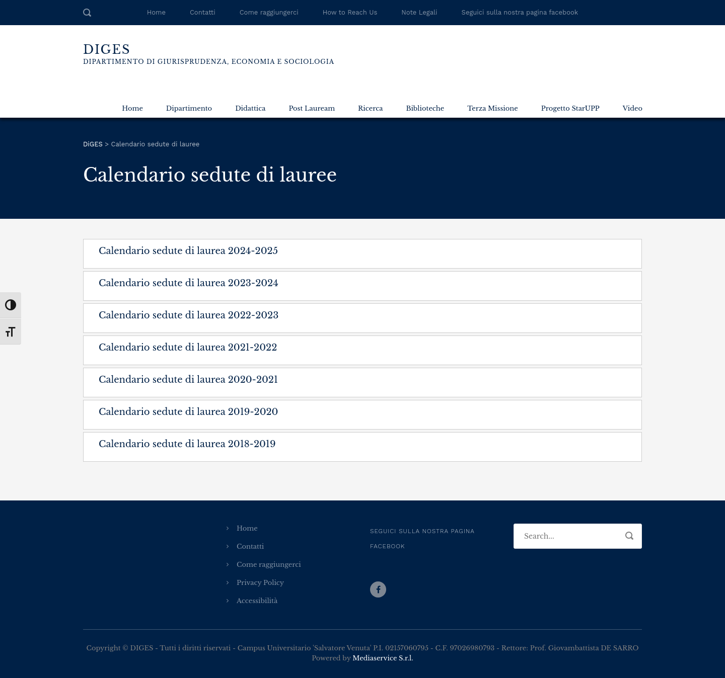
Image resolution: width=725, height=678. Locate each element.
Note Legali (419, 12)
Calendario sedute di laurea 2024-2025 (188, 251)
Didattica (250, 108)
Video (632, 108)
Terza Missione (492, 108)
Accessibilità (257, 601)
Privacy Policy (260, 582)
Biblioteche (425, 108)
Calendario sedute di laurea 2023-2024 (188, 283)
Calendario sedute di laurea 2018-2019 (187, 444)
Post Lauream (311, 108)
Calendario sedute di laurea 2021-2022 (188, 347)
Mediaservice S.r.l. (382, 658)
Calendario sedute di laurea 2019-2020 (188, 411)
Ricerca (370, 108)
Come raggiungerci (269, 12)
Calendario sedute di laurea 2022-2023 (188, 315)
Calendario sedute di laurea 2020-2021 (188, 379)
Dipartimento (189, 108)
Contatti (202, 12)
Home (156, 12)
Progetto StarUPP (570, 108)
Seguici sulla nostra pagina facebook (520, 12)
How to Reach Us (350, 12)
